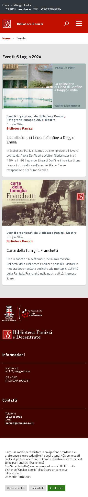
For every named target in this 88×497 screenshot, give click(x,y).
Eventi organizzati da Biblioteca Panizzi (35, 116)
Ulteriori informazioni (18, 476)
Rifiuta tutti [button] (38, 488)
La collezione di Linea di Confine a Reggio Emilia (40, 139)
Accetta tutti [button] (56, 488)
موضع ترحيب (24, 9)
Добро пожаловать (51, 9)
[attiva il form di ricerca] (66, 23)
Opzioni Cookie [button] (15, 488)
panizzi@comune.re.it (20, 423)
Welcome (11, 9)
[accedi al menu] (79, 23)
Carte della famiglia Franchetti (32, 250)
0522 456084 (14, 416)
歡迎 (35, 9)
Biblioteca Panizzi (30, 23)
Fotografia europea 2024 (25, 119)
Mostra (50, 119)
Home (6, 38)
